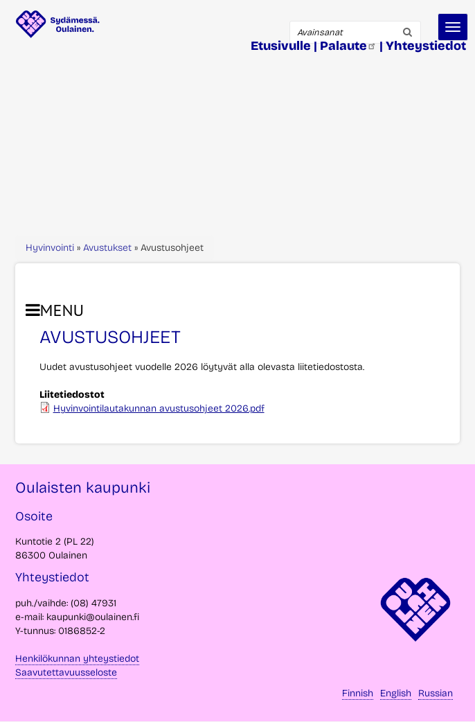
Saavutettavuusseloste (66, 672)
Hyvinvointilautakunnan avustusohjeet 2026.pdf (159, 408)
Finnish (357, 693)
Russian (435, 693)
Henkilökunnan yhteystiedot (77, 658)
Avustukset (107, 248)
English (395, 693)
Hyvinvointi (50, 248)
